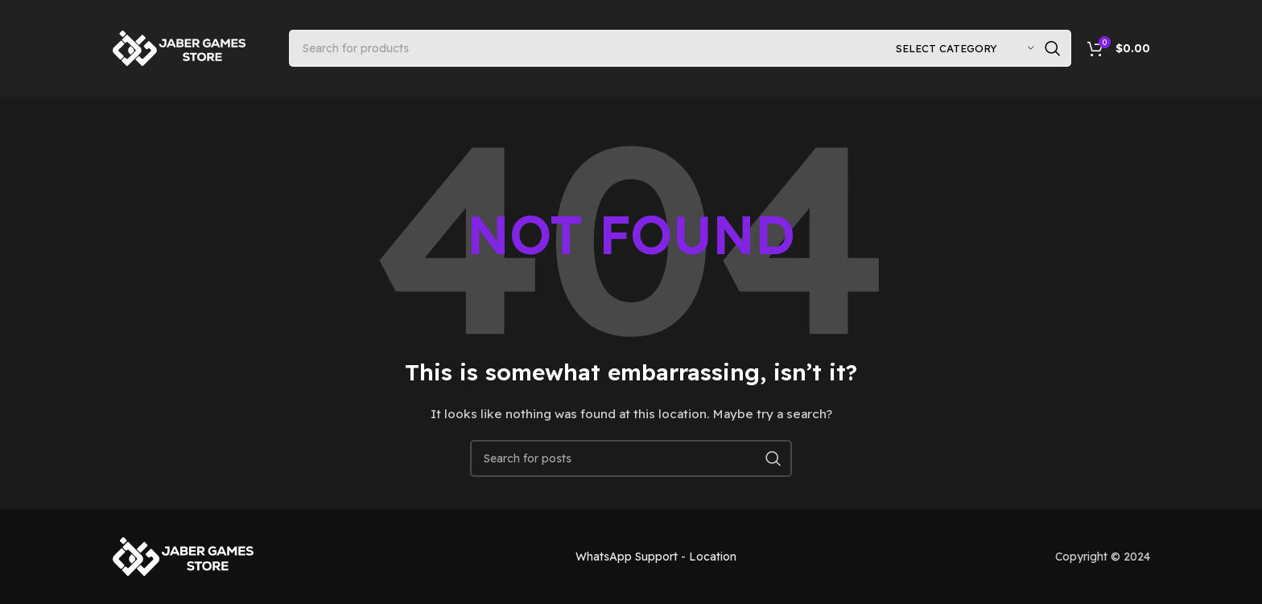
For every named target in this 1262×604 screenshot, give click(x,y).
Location (712, 556)
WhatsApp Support (626, 556)
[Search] (680, 48)
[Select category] (965, 48)
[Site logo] (180, 47)
